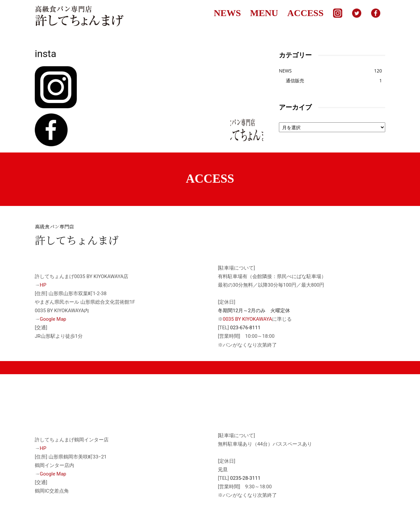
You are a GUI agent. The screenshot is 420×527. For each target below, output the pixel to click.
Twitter (356, 13)
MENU (264, 13)
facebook (375, 13)
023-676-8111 (245, 328)
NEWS (227, 13)
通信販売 (295, 80)
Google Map (53, 319)
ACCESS (305, 13)
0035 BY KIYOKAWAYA (247, 319)
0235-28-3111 (245, 478)
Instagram (337, 13)
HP (43, 285)
